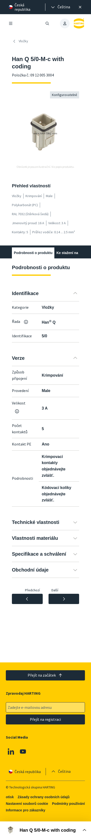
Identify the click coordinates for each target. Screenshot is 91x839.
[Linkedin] (11, 751)
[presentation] (60, 7)
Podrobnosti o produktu (33, 253)
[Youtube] (23, 751)
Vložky (20, 41)
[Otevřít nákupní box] (45, 830)
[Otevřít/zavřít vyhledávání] (47, 23)
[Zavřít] (80, 7)
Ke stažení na (67, 253)
